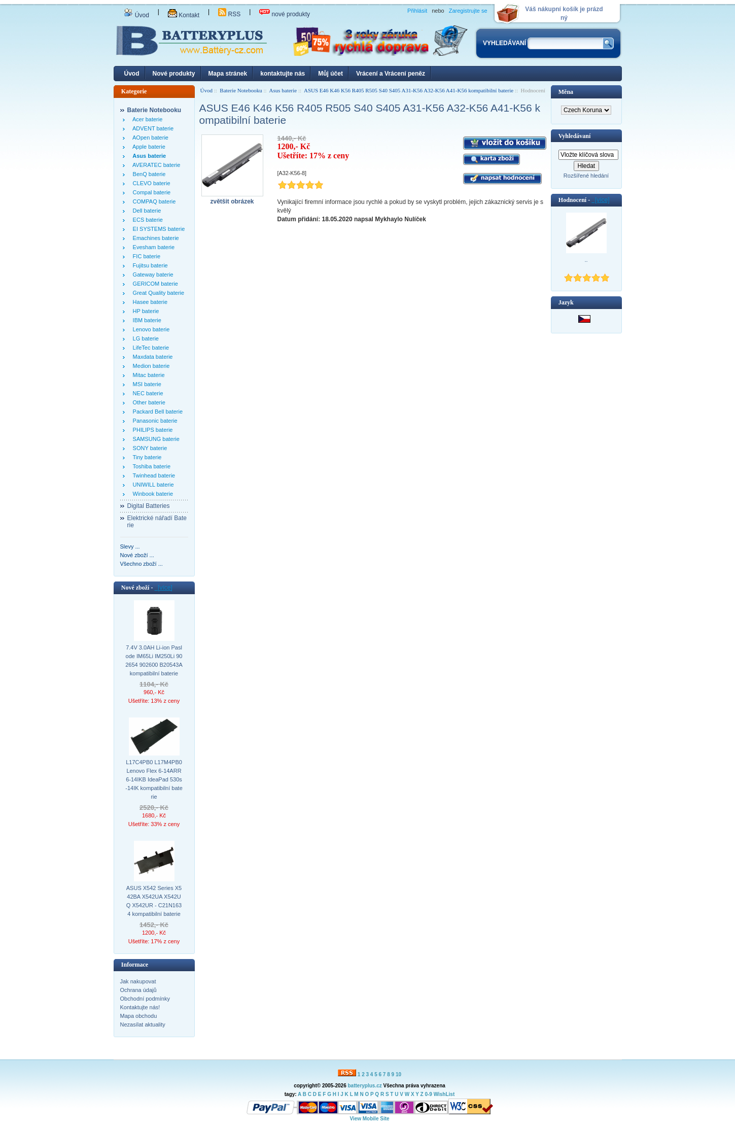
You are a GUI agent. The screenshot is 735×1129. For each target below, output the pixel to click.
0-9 (428, 1094)
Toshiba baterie (150, 466)
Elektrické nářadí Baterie (157, 522)
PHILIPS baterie (151, 430)
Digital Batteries (148, 505)
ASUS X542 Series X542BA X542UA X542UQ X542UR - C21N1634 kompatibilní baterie (154, 901)
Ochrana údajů (138, 990)
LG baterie (144, 338)
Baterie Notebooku (241, 90)
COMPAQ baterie (153, 201)
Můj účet (330, 73)
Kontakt (183, 15)
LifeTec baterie (149, 348)
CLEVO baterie (150, 183)
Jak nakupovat (138, 981)
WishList (444, 1094)
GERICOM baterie (154, 284)
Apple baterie (147, 147)
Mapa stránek (228, 73)
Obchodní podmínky (145, 999)
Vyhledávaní (574, 136)
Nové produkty (174, 73)
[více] (163, 587)
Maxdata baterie (151, 357)
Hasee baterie (149, 302)
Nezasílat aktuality (142, 1024)
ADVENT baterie (152, 128)
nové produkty (284, 14)
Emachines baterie (154, 238)
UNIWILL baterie (152, 485)
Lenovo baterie (150, 329)
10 (398, 1074)
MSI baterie (145, 384)
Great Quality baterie (157, 293)
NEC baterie (146, 393)
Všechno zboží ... (141, 564)
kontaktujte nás (282, 73)
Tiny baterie (146, 457)
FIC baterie (145, 256)
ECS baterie (146, 220)
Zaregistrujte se (468, 11)
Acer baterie (146, 119)
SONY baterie (148, 448)
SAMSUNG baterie (155, 439)
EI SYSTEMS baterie (157, 229)
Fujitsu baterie (149, 265)
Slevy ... (130, 546)
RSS (229, 14)
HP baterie (144, 311)
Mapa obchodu (138, 1016)
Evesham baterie (152, 247)
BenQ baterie (148, 174)
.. (585, 260)
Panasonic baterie (154, 421)
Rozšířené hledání (586, 176)
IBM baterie (145, 320)
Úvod (136, 15)
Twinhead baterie (153, 475)
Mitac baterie (147, 375)
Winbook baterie (151, 494)
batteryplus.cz (364, 1085)
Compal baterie (150, 192)
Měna (565, 91)
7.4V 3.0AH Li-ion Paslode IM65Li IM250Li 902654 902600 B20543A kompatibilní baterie (154, 660)
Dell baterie (145, 211)
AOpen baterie (149, 137)
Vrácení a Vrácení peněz (390, 73)
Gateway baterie (151, 274)
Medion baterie (150, 366)
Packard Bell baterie (156, 411)
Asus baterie (283, 90)
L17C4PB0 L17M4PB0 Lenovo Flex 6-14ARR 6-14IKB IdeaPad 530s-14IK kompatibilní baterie (154, 779)
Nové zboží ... (137, 555)
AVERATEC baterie (155, 165)
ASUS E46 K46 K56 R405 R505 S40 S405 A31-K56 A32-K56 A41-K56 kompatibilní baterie (408, 90)
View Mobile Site (369, 1118)
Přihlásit (417, 11)
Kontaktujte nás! (140, 1007)
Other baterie (147, 402)
